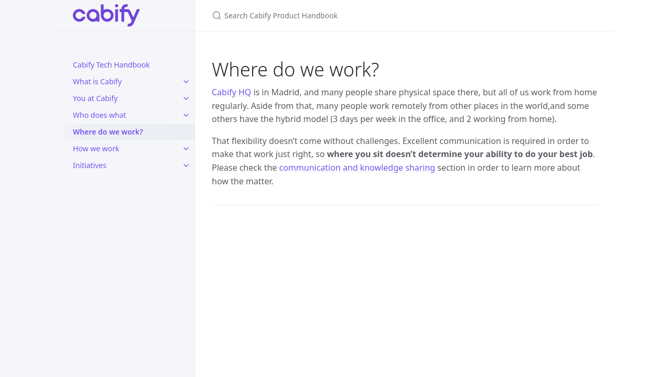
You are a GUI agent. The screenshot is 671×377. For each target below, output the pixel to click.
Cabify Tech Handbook (111, 65)
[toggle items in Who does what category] (186, 115)
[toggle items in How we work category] (186, 148)
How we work (96, 148)
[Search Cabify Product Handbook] (335, 15)
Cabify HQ (231, 92)
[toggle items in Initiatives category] (186, 165)
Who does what (99, 115)
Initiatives (89, 165)
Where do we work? (108, 132)
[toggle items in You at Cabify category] (186, 98)
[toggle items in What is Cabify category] (186, 81)
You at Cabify (95, 98)
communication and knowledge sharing (357, 167)
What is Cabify (97, 81)
